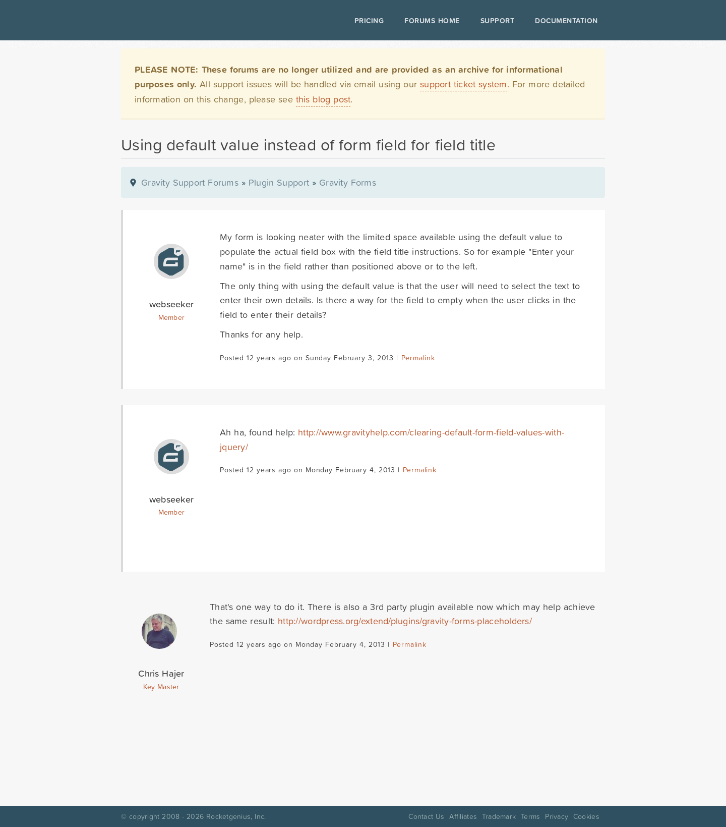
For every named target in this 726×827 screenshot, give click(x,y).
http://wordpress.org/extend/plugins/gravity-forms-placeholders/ (405, 621)
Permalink (418, 358)
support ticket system (463, 84)
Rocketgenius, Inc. (236, 816)
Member (171, 317)
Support (497, 21)
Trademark (499, 816)
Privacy (556, 816)
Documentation (566, 21)
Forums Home (431, 21)
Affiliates (463, 816)
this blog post (323, 99)
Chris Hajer (161, 673)
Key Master (161, 687)
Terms (530, 816)
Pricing (369, 21)
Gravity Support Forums (189, 182)
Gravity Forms (347, 182)
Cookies (586, 816)
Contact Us (426, 816)
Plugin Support (279, 182)
